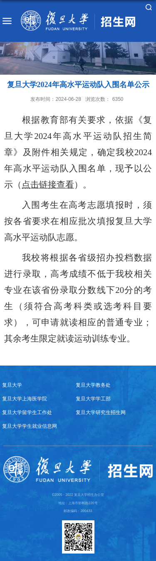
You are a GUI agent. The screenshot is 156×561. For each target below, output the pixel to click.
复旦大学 (12, 385)
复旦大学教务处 (93, 385)
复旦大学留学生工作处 (27, 412)
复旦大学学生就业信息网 (29, 426)
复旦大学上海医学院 (24, 398)
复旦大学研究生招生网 (101, 412)
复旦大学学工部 (93, 398)
